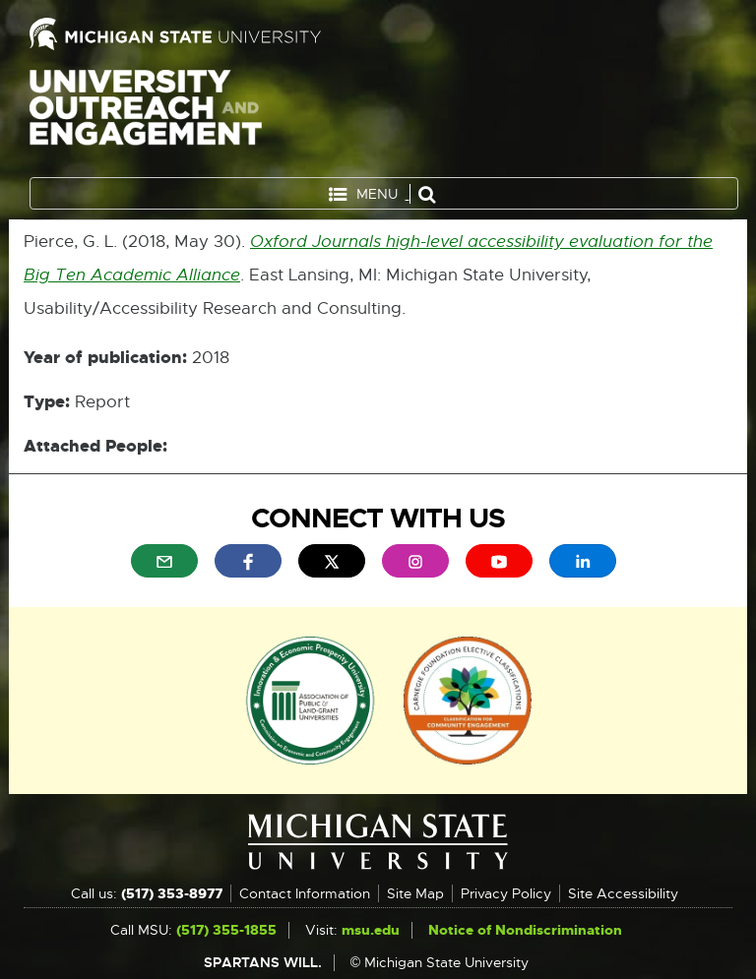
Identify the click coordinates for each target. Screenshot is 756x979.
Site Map (415, 893)
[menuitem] (164, 561)
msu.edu (371, 930)
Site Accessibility (623, 893)
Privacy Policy (506, 893)
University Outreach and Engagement (146, 118)
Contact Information (304, 893)
